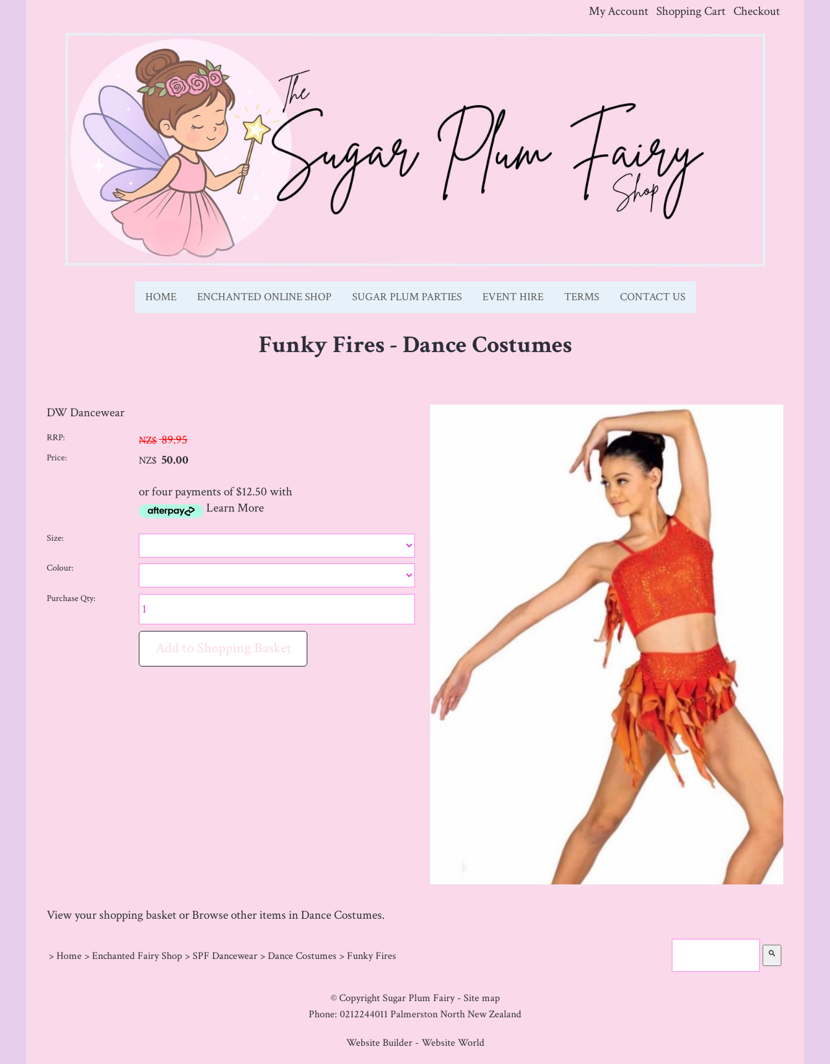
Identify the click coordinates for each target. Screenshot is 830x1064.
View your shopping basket (111, 915)
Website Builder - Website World (415, 1042)
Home (160, 297)
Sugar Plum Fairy (419, 997)
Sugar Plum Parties (407, 297)
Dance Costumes (302, 955)
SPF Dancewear (225, 955)
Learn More (235, 508)
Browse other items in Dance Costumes (287, 915)
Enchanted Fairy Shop (137, 955)
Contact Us (652, 297)
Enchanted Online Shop (264, 297)
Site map (482, 997)
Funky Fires (371, 955)
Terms (581, 297)
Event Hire (512, 297)
